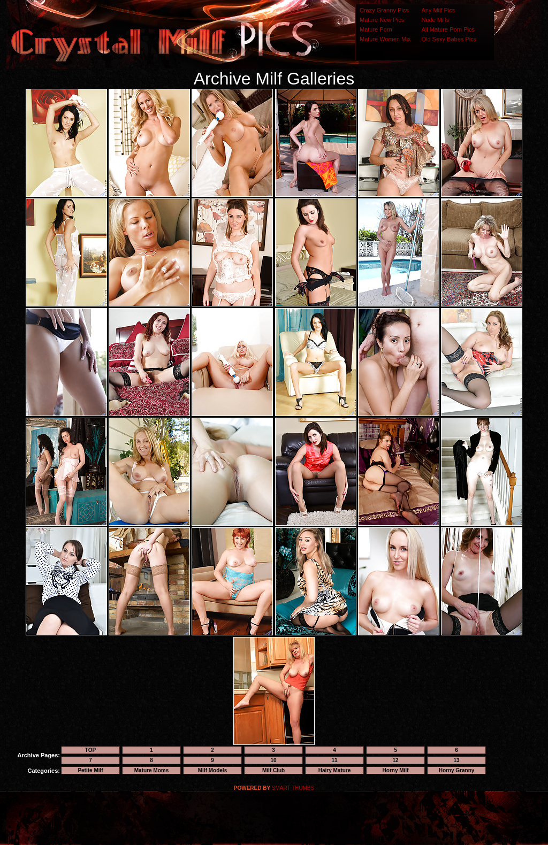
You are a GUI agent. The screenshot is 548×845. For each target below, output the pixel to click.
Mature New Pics (382, 20)
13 (456, 760)
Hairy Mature (334, 770)
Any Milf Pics (438, 10)
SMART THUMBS (293, 788)
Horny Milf (396, 770)
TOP (90, 750)
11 (334, 760)
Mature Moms (151, 770)
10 (273, 760)
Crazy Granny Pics (384, 10)
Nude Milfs (435, 20)
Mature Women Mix (385, 39)
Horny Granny (457, 770)
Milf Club (273, 770)
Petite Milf (90, 770)
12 (395, 760)
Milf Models (212, 770)
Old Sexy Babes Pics (448, 39)
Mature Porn (376, 29)
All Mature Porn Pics (448, 29)
